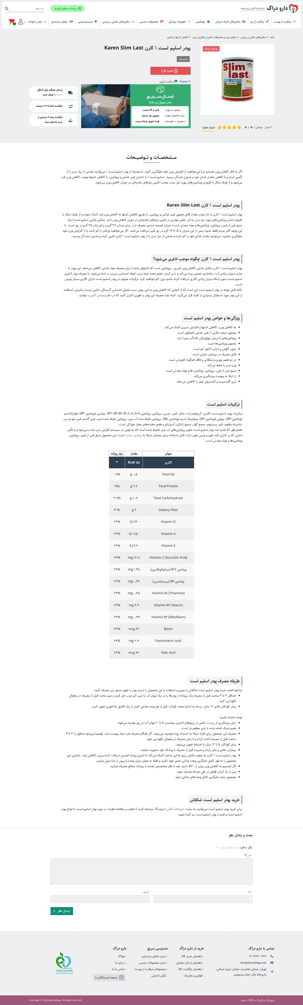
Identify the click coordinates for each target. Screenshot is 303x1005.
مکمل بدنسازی (62, 22)
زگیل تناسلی (159, 975)
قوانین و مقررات (194, 975)
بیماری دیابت (133, 435)
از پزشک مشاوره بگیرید (67, 8)
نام (249, 892)
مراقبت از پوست (285, 22)
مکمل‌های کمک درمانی (230, 22)
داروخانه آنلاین (175, 809)
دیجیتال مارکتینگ (265, 1000)
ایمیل (146, 892)
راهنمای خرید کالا (192, 956)
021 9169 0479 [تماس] (257, 956)
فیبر (134, 225)
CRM (251, 1000)
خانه (272, 37)
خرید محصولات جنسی (153, 962)
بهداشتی (202, 22)
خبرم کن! (170, 70)
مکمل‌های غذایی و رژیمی (118, 22)
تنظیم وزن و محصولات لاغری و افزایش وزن (214, 37)
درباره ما (120, 962)
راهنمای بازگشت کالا (191, 969)
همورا (243, 1000)
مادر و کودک (37, 22)
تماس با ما (119, 969)
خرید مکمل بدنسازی (155, 956)
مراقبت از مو (259, 22)
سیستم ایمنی (87, 22)
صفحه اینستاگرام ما (109, 977)
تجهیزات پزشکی (180, 22)
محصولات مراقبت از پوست (151, 969)
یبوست (210, 722)
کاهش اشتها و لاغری (177, 37)
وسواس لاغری (97, 295)
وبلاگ (122, 956)
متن (247, 855)
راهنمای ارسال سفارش (190, 962)
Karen (183, 81)
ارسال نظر (62, 911)
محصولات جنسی (152, 22)
